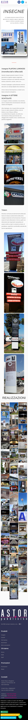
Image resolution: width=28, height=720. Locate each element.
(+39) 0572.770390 (11, 693)
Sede (2, 654)
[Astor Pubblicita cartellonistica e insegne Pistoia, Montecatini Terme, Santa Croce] (4, 2)
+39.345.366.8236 (11, 695)
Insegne (3, 635)
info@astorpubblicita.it (11, 697)
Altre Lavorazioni (5, 645)
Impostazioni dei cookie (8, 717)
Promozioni (4, 666)
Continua (4, 711)
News (2, 669)
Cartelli (3, 637)
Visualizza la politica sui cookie (10, 714)
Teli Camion (4, 640)
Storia (2, 652)
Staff (2, 657)
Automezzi (4, 642)
